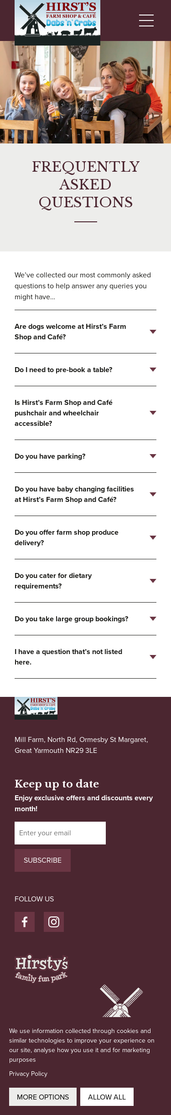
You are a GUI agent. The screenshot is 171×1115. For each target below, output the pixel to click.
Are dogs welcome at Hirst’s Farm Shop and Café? (70, 331)
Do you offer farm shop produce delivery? (67, 537)
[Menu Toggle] (147, 20)
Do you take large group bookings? (71, 619)
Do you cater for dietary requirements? (53, 580)
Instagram (54, 917)
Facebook (25, 917)
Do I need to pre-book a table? (63, 369)
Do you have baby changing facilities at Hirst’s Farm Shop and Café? (74, 494)
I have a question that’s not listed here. (68, 656)
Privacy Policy (28, 1074)
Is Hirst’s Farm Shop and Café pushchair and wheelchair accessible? (64, 413)
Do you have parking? (50, 456)
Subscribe (43, 860)
